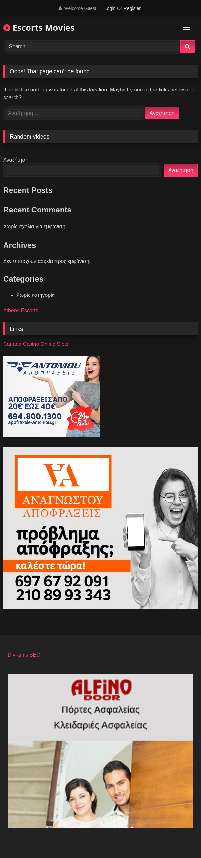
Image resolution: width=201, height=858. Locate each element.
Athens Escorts (20, 310)
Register (132, 8)
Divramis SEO (24, 655)
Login (109, 8)
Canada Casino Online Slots (35, 344)
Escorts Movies (39, 27)
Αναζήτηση (15, 160)
